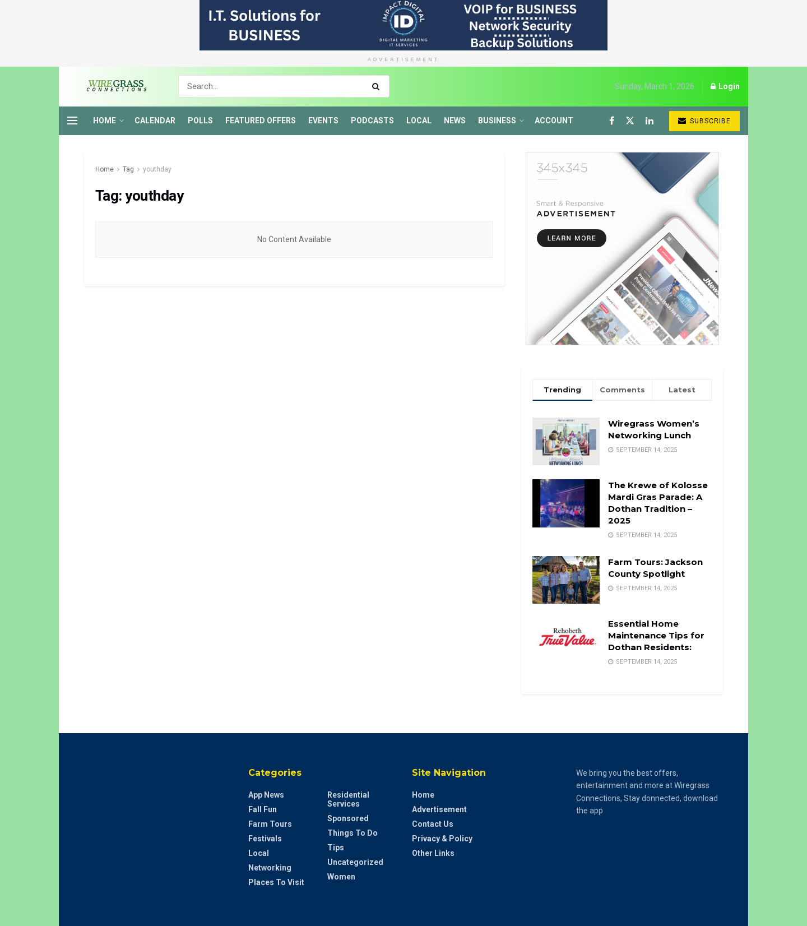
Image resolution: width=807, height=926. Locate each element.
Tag (128, 169)
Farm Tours (270, 823)
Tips (335, 847)
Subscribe (704, 121)
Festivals (265, 838)
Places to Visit (276, 882)
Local (419, 120)
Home (104, 120)
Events (323, 120)
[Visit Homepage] (113, 86)
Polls (200, 120)
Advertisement (439, 809)
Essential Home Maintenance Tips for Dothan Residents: (656, 635)
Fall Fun (262, 809)
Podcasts (372, 120)
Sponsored (348, 818)
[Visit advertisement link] (403, 25)
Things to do (352, 832)
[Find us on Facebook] (611, 121)
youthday (157, 169)
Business (497, 120)
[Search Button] (378, 86)
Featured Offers (260, 120)
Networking (269, 867)
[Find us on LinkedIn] (649, 121)
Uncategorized (355, 862)
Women (341, 876)
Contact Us (432, 823)
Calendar (154, 120)
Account (554, 120)
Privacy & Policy (442, 838)
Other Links (433, 853)
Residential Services (348, 799)
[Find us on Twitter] (629, 121)
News (455, 120)
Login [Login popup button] (725, 86)
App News (266, 794)
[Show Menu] (72, 120)
